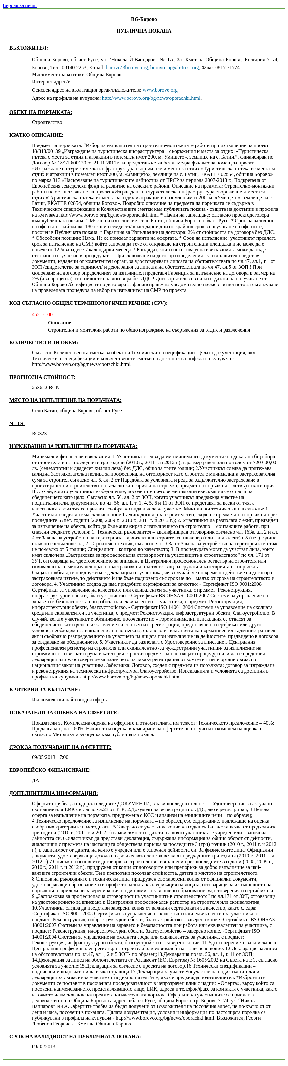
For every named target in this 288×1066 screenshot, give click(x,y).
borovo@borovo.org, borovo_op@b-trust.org (152, 67)
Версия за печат (20, 5)
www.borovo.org (160, 90)
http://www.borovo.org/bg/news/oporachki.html (151, 98)
